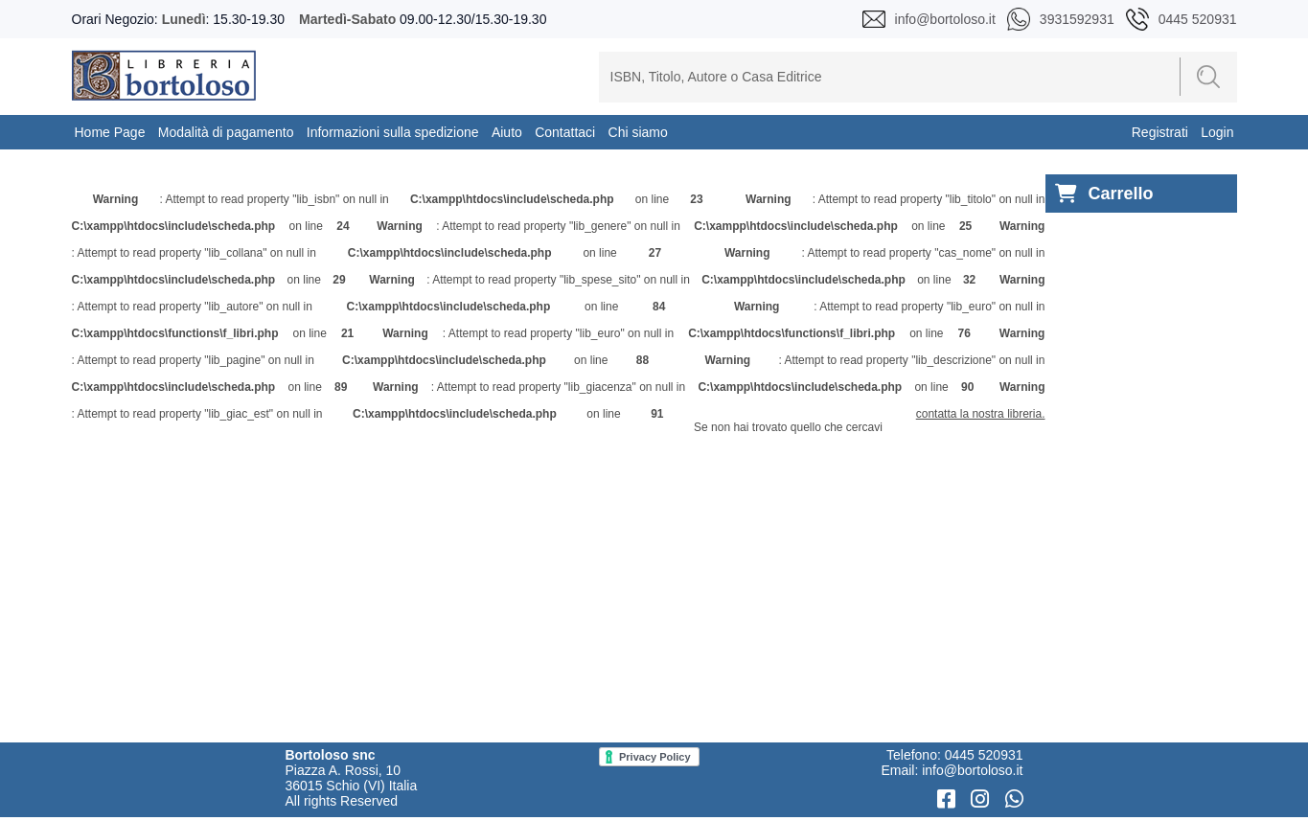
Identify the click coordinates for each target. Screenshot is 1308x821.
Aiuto (507, 132)
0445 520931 (984, 755)
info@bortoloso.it (972, 770)
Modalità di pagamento (226, 132)
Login (1217, 132)
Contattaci (565, 132)
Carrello (1104, 194)
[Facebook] (949, 799)
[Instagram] (983, 799)
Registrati (1160, 132)
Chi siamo (638, 132)
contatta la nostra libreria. (980, 414)
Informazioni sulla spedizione (393, 132)
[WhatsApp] (1014, 799)
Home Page (110, 132)
